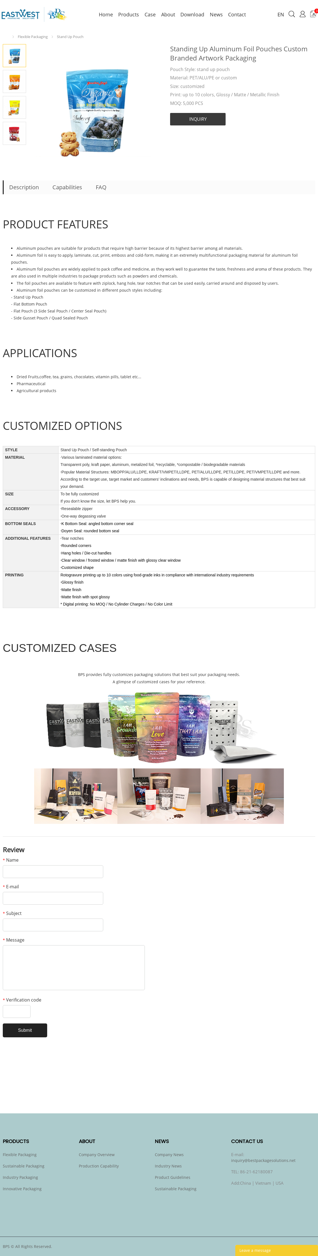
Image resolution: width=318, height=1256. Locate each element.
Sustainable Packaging (23, 1166)
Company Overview (97, 1154)
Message (13, 940)
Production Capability (99, 1166)
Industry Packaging (20, 1177)
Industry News (168, 1166)
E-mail (11, 887)
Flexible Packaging (33, 36)
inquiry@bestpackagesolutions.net (263, 1160)
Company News (169, 1154)
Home (7, 37)
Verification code (22, 1000)
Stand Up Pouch (70, 36)
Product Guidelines (172, 1177)
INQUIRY (198, 119)
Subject (12, 913)
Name (11, 860)
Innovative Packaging (22, 1188)
